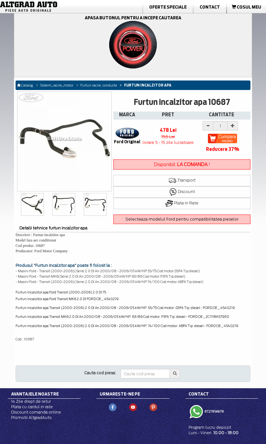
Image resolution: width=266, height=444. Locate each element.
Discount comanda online (36, 412)
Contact (210, 7)
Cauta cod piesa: (100, 372)
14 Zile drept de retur (31, 401)
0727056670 (214, 411)
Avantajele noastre (35, 393)
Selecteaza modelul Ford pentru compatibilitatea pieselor (181, 219)
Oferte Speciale (168, 7)
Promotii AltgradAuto (31, 417)
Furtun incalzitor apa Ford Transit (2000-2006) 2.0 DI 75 (61, 292)
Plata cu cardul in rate (32, 406)
